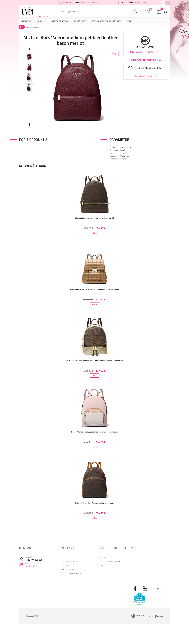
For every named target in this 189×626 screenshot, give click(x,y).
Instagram (157, 588)
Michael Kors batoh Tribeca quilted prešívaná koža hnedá (94, 289)
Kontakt (103, 557)
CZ (167, 3)
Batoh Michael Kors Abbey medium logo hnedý (94, 503)
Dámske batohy (59, 21)
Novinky (26, 21)
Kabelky (41, 22)
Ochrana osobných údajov (71, 573)
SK (163, 3)
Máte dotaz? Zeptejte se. (145, 76)
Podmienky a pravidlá (69, 561)
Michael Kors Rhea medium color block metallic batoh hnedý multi (94, 360)
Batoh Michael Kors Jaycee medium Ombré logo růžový (94, 431)
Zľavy (129, 21)
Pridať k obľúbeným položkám (148, 68)
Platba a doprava (67, 569)
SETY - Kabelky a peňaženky (106, 21)
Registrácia (65, 565)
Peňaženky (80, 22)
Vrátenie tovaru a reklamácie (111, 561)
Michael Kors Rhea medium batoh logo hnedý (94, 218)
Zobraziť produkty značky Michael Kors (145, 52)
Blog (101, 565)
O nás (63, 557)
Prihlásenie (141, 2)
